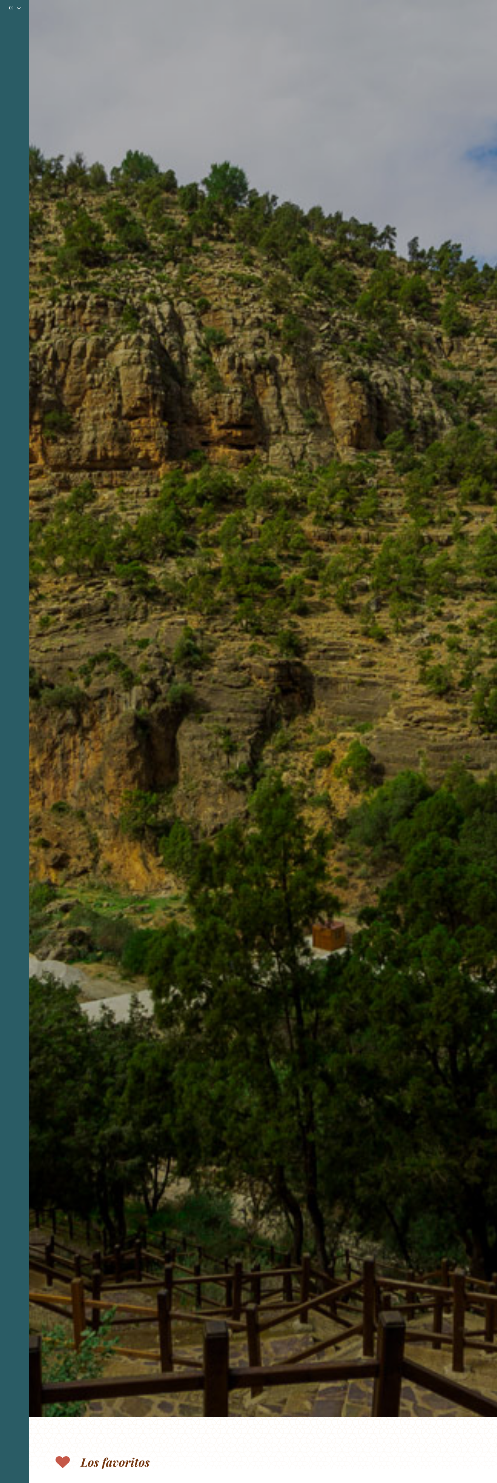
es (11, 7)
